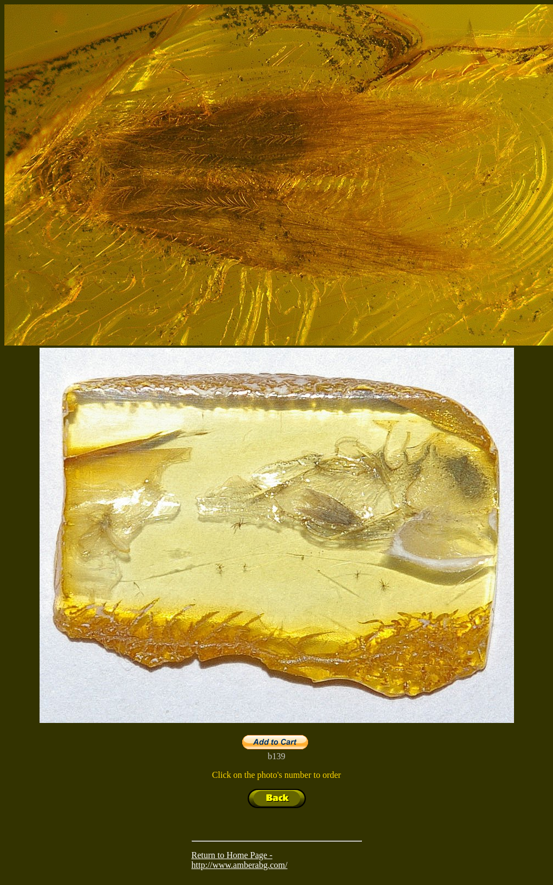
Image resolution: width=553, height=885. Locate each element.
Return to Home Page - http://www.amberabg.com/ (240, 860)
